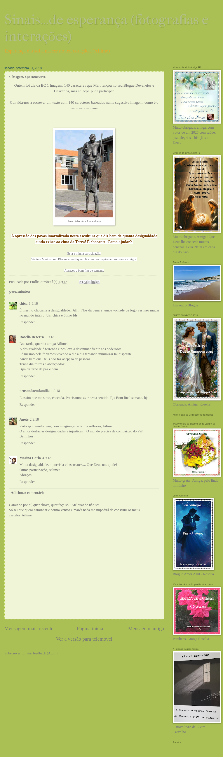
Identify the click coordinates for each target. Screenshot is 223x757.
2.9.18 (34, 419)
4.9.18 (46, 458)
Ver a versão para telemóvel (84, 639)
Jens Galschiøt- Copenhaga (84, 221)
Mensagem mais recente (28, 628)
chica (23, 303)
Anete (23, 419)
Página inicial (91, 628)
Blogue (63, 259)
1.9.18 (33, 303)
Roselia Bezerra (31, 337)
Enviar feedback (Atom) (39, 653)
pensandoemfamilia (34, 391)
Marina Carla (30, 458)
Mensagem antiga (146, 628)
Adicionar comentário (28, 493)
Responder (27, 322)
